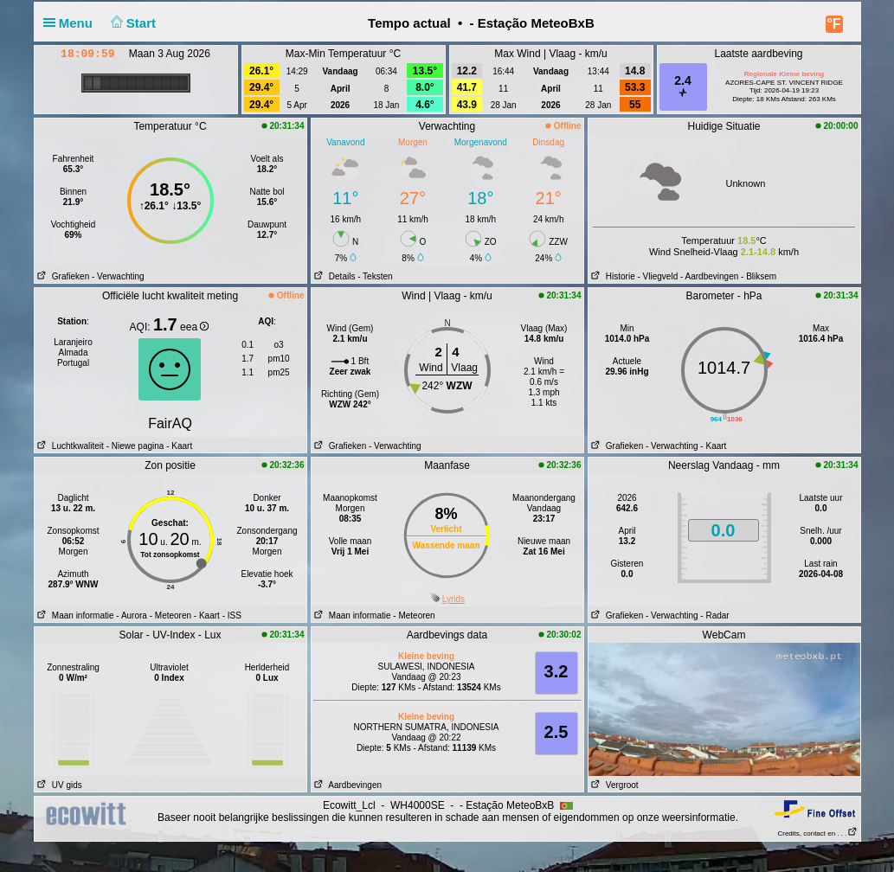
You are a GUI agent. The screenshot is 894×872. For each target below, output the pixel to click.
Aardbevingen (347, 785)
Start (131, 23)
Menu (71, 23)
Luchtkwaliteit (69, 446)
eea (194, 327)
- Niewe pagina (135, 446)
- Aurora (131, 615)
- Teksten (374, 276)
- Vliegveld (658, 276)
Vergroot (613, 785)
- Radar (714, 615)
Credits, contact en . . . (817, 833)
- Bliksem (758, 276)
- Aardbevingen (709, 276)
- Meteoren (170, 615)
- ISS (231, 615)
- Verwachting (118, 276)
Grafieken (62, 276)
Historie (611, 276)
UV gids (58, 785)
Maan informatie (74, 615)
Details (334, 276)
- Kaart (178, 446)
